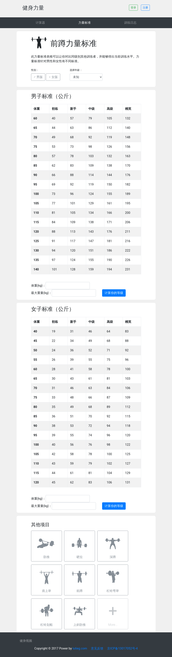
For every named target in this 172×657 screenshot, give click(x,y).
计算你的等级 (114, 293)
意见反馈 (97, 648)
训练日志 (130, 22)
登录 (133, 7)
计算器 (40, 22)
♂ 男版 (38, 77)
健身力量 (33, 8)
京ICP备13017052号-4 (122, 648)
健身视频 (26, 641)
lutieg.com (80, 648)
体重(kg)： (38, 285)
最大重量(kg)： (41, 293)
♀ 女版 (53, 77)
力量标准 (84, 22)
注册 (145, 7)
